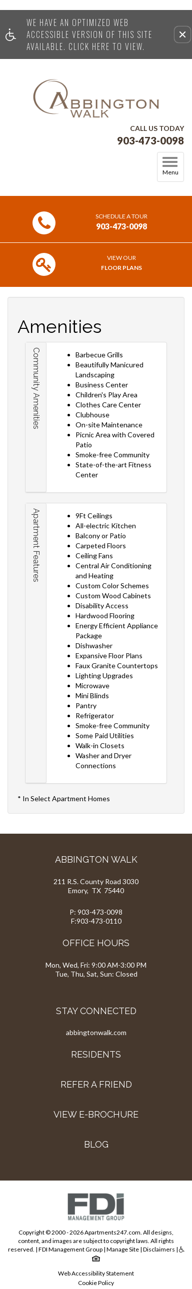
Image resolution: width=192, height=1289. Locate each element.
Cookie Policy (96, 1283)
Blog (96, 1144)
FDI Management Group (70, 1249)
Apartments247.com (112, 1232)
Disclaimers (159, 1249)
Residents (96, 1054)
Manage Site (122, 1249)
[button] (182, 34)
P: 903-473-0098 (96, 912)
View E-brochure (96, 1114)
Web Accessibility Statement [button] (96, 1273)
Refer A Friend (96, 1084)
